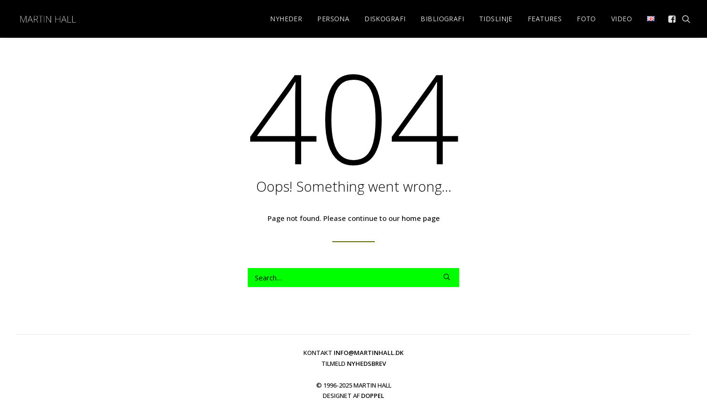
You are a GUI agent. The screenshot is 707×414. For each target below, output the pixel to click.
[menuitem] (286, 19)
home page (421, 218)
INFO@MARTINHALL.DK (369, 352)
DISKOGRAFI (384, 18)
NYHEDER (286, 18)
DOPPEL (372, 395)
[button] (673, 19)
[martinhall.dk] (48, 19)
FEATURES (545, 18)
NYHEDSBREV (366, 363)
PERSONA (333, 18)
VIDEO (621, 18)
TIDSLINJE (496, 18)
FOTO (586, 18)
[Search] (353, 277)
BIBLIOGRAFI (442, 18)
